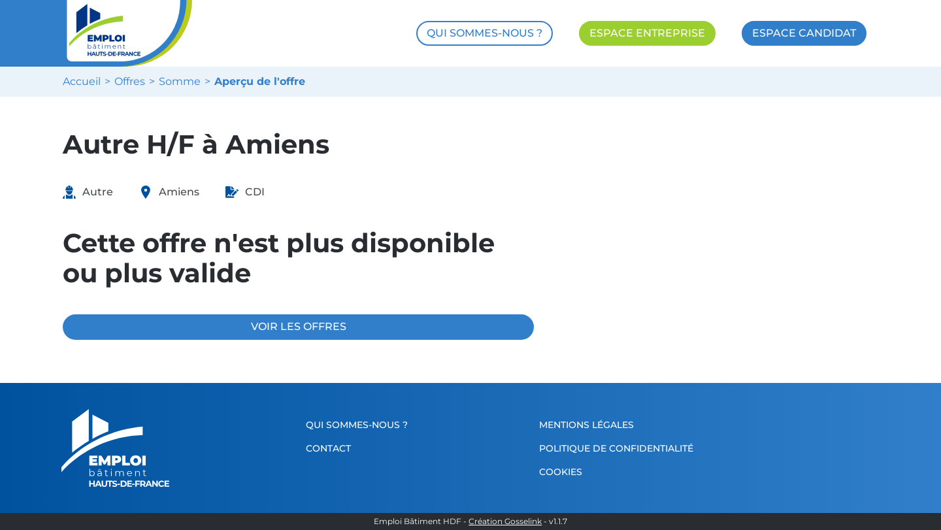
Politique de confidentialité (616, 448)
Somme (180, 82)
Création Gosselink (505, 521)
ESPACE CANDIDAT (804, 33)
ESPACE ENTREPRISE (647, 33)
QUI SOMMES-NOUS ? (484, 33)
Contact (328, 448)
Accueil (82, 82)
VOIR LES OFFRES (298, 326)
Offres (129, 82)
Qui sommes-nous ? (357, 425)
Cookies (560, 472)
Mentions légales (586, 425)
